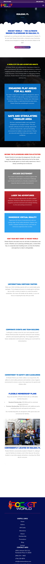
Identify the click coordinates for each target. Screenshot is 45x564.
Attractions (22, 531)
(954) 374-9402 (7, 1)
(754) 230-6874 (39, 1)
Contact (22, 545)
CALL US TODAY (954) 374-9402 (22, 47)
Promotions (22, 539)
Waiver (22, 534)
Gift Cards (22, 528)
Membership (22, 536)
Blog (22, 542)
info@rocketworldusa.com (23, 561)
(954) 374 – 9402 (20, 556)
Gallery (22, 524)
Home (22, 521)
